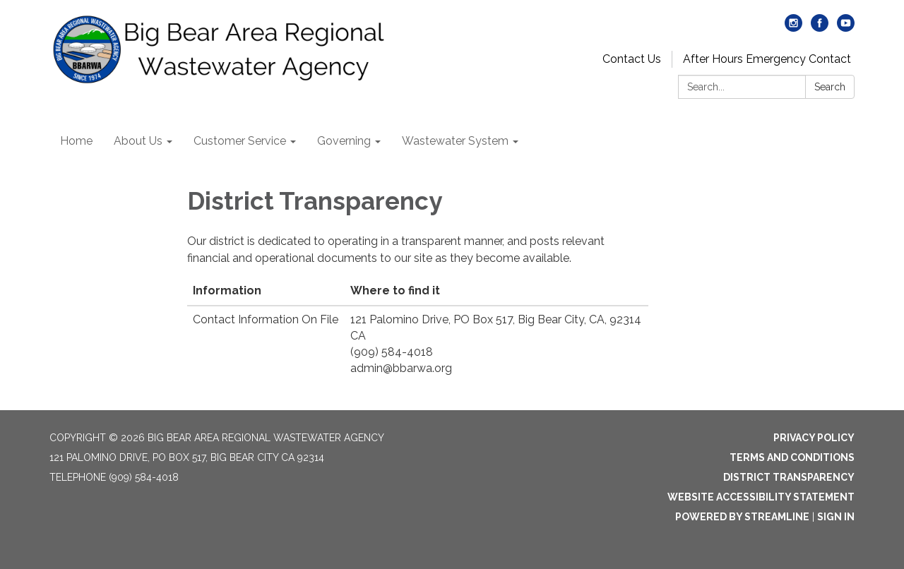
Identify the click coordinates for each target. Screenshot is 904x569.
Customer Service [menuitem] (240, 141)
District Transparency (789, 477)
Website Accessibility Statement (761, 497)
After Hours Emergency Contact (767, 59)
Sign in (836, 516)
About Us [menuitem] (138, 141)
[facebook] (819, 28)
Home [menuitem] (76, 141)
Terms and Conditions (792, 457)
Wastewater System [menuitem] (455, 141)
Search (829, 86)
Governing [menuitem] (344, 141)
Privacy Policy (814, 437)
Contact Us (631, 59)
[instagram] (793, 28)
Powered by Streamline (742, 516)
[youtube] (846, 28)
